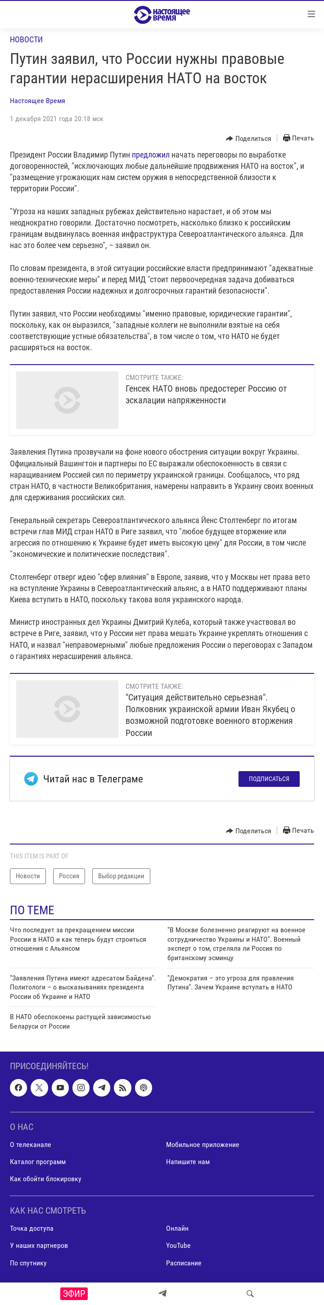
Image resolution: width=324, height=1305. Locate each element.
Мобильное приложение (202, 1144)
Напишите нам (188, 1161)
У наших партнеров (39, 1245)
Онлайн (177, 1228)
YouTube (178, 1245)
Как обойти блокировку (45, 1178)
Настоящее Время (37, 100)
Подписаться (269, 778)
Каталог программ (38, 1161)
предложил (151, 154)
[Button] (248, 139)
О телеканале (30, 1144)
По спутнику (28, 1262)
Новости (26, 39)
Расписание (184, 1262)
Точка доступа (32, 1228)
